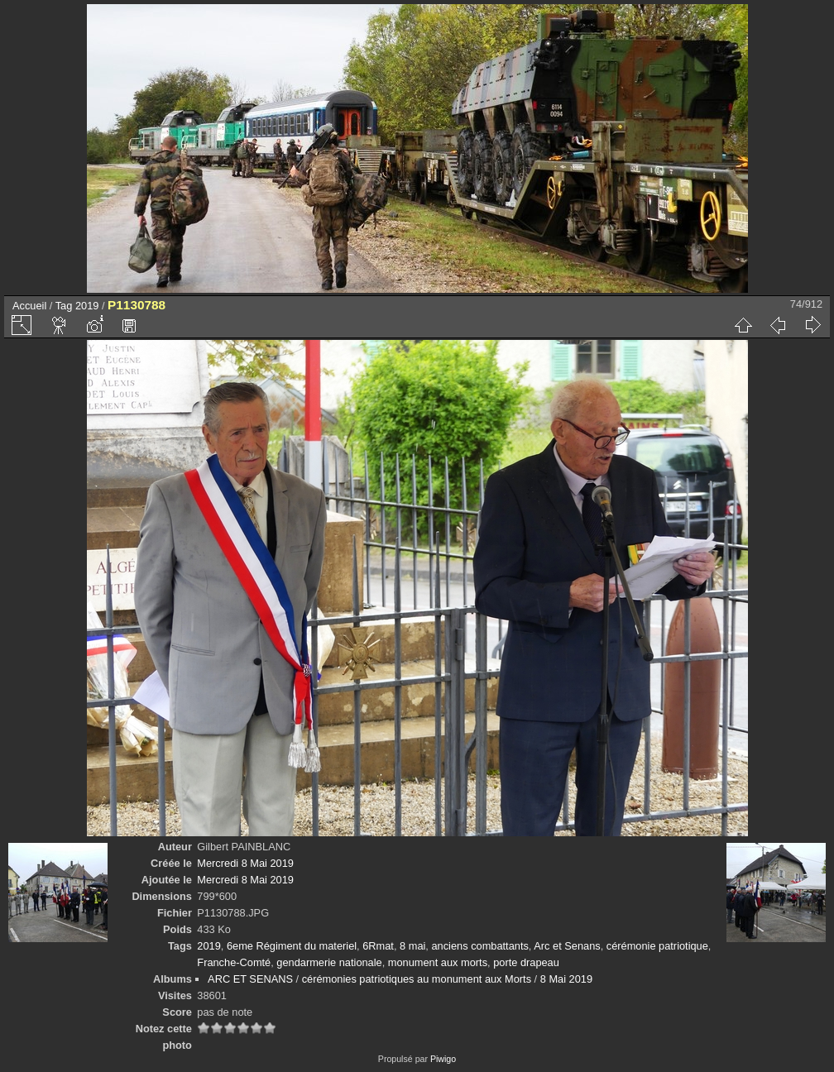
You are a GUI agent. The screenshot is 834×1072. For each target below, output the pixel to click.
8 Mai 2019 (566, 979)
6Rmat (378, 946)
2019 (86, 305)
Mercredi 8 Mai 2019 (245, 863)
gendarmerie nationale (328, 962)
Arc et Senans (567, 946)
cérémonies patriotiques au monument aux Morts (416, 979)
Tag (64, 305)
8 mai (412, 946)
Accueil (29, 305)
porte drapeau (526, 962)
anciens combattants (479, 946)
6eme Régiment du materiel (292, 946)
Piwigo (443, 1059)
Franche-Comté (234, 962)
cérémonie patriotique (657, 946)
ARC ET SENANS (250, 979)
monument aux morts (437, 962)
